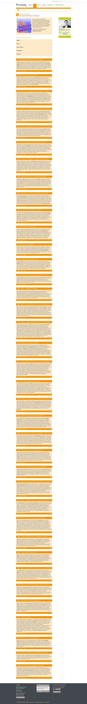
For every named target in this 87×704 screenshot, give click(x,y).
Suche (61, 1)
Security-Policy (46, 702)
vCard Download (62, 37)
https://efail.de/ (19, 409)
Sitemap (27, 702)
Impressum (32, 702)
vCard (21, 697)
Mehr (56, 691)
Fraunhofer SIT (18, 10)
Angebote (30, 4)
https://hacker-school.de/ (46, 203)
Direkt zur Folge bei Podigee (34, 154)
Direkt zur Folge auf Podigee (34, 71)
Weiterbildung (50, 4)
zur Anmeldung (39, 691)
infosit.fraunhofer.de (20, 695)
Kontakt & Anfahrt (55, 1)
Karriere (44, 4)
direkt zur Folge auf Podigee (34, 338)
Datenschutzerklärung (39, 702)
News (35, 4)
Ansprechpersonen (59, 4)
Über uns (39, 4)
